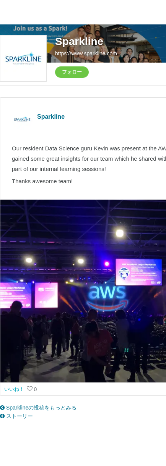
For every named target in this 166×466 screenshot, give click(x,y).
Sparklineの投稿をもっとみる (38, 408)
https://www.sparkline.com (86, 53)
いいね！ (15, 389)
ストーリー (16, 416)
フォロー (72, 72)
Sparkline (79, 41)
